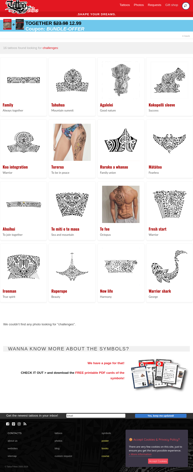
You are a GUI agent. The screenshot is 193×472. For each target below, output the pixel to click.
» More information (140, 454)
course (105, 456)
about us (12, 440)
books (105, 448)
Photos (139, 5)
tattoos (58, 433)
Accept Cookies (158, 461)
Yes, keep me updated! (161, 415)
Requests (154, 5)
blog (57, 448)
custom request (63, 456)
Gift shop (171, 5)
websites (13, 448)
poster (105, 440)
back (186, 36)
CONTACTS (14, 433)
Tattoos (125, 5)
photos (58, 440)
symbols (106, 433)
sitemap (12, 456)
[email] (95, 416)
